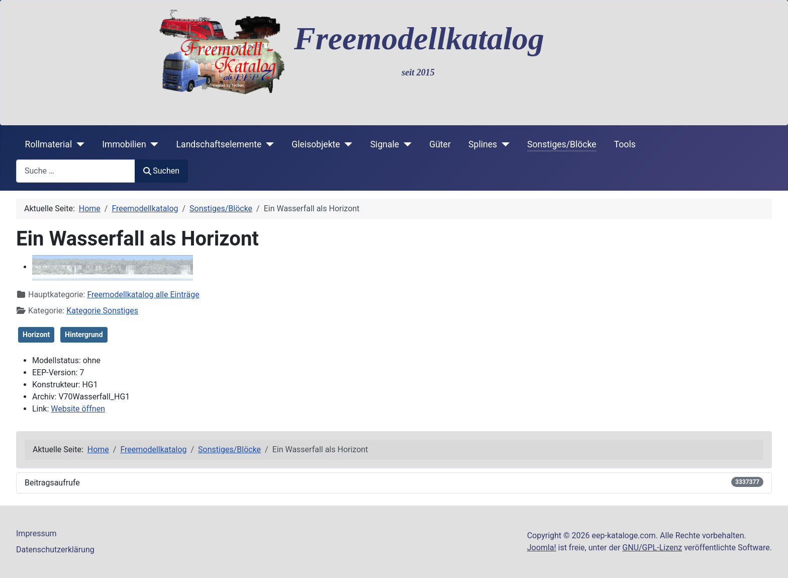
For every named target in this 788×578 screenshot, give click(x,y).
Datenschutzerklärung (55, 549)
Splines (482, 144)
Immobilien (124, 144)
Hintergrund (84, 335)
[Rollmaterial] (78, 144)
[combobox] (75, 170)
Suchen (161, 171)
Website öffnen (78, 409)
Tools (625, 144)
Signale (385, 144)
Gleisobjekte (315, 144)
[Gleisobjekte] (346, 144)
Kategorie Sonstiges (102, 310)
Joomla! (541, 547)
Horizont (36, 335)
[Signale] (405, 144)
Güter (440, 144)
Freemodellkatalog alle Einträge (143, 294)
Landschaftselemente (219, 144)
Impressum (36, 533)
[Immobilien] (152, 144)
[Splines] (503, 144)
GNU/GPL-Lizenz (652, 547)
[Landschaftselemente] (267, 144)
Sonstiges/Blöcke (561, 144)
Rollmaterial (48, 144)
